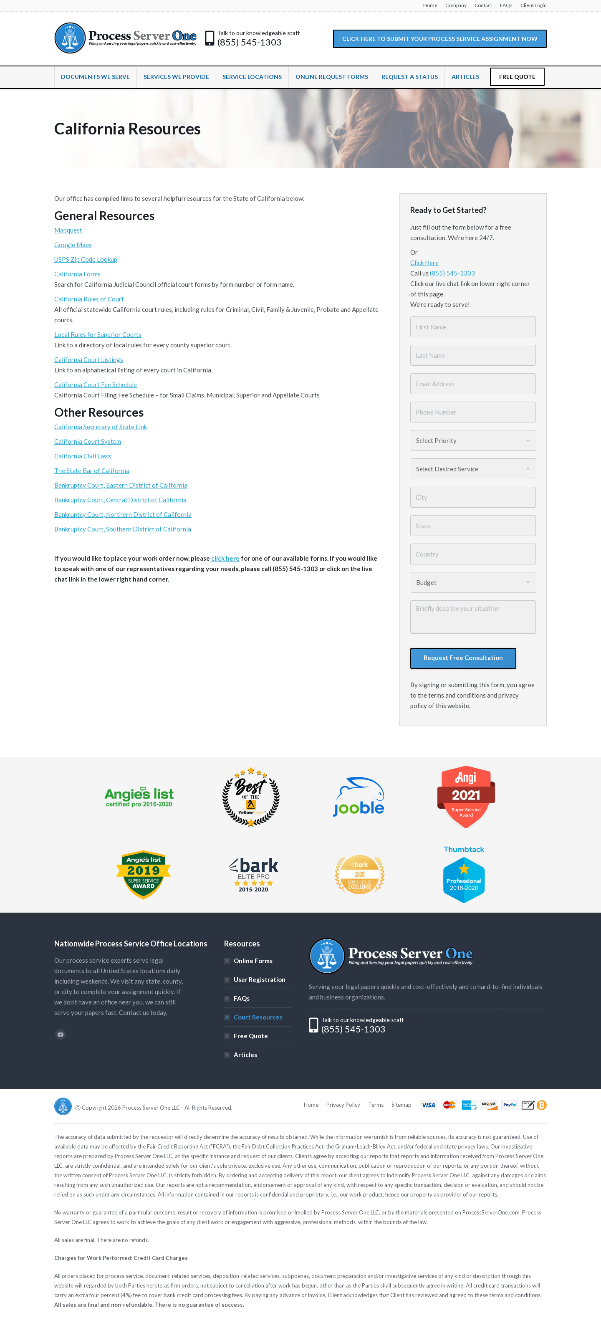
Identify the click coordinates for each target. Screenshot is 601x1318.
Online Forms (253, 960)
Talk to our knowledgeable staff (258, 32)
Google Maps (73, 244)
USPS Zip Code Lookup (85, 259)
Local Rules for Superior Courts (97, 334)
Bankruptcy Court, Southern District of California (122, 529)
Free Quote (251, 1036)
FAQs (242, 998)
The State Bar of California (91, 470)
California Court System (87, 441)
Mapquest (68, 230)
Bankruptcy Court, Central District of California (120, 499)
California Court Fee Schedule (95, 384)
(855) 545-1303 (249, 42)
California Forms (77, 274)
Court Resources (258, 1017)
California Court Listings (88, 359)
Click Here (424, 262)
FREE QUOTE (517, 76)
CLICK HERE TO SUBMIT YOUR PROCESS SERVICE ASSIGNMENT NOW (440, 38)
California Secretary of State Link (100, 426)
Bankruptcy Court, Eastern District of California (120, 485)
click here (225, 558)
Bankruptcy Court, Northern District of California (123, 514)
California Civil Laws (82, 456)
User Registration (259, 979)
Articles (245, 1054)
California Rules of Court (89, 299)
